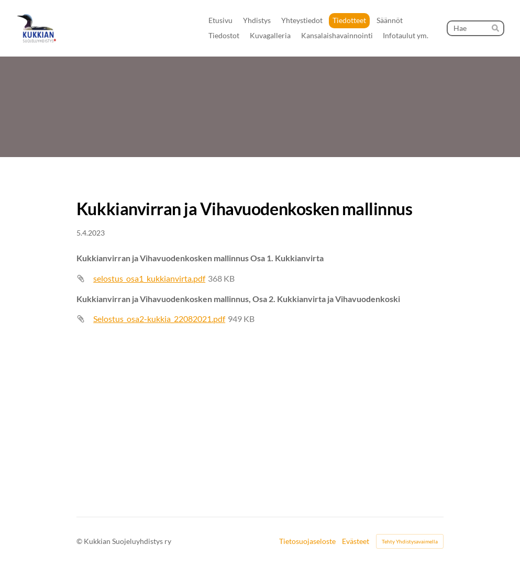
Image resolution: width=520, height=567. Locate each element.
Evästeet (355, 541)
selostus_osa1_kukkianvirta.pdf (149, 278)
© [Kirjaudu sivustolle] (80, 541)
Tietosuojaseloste (307, 541)
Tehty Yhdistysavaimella (410, 541)
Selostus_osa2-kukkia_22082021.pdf (159, 319)
